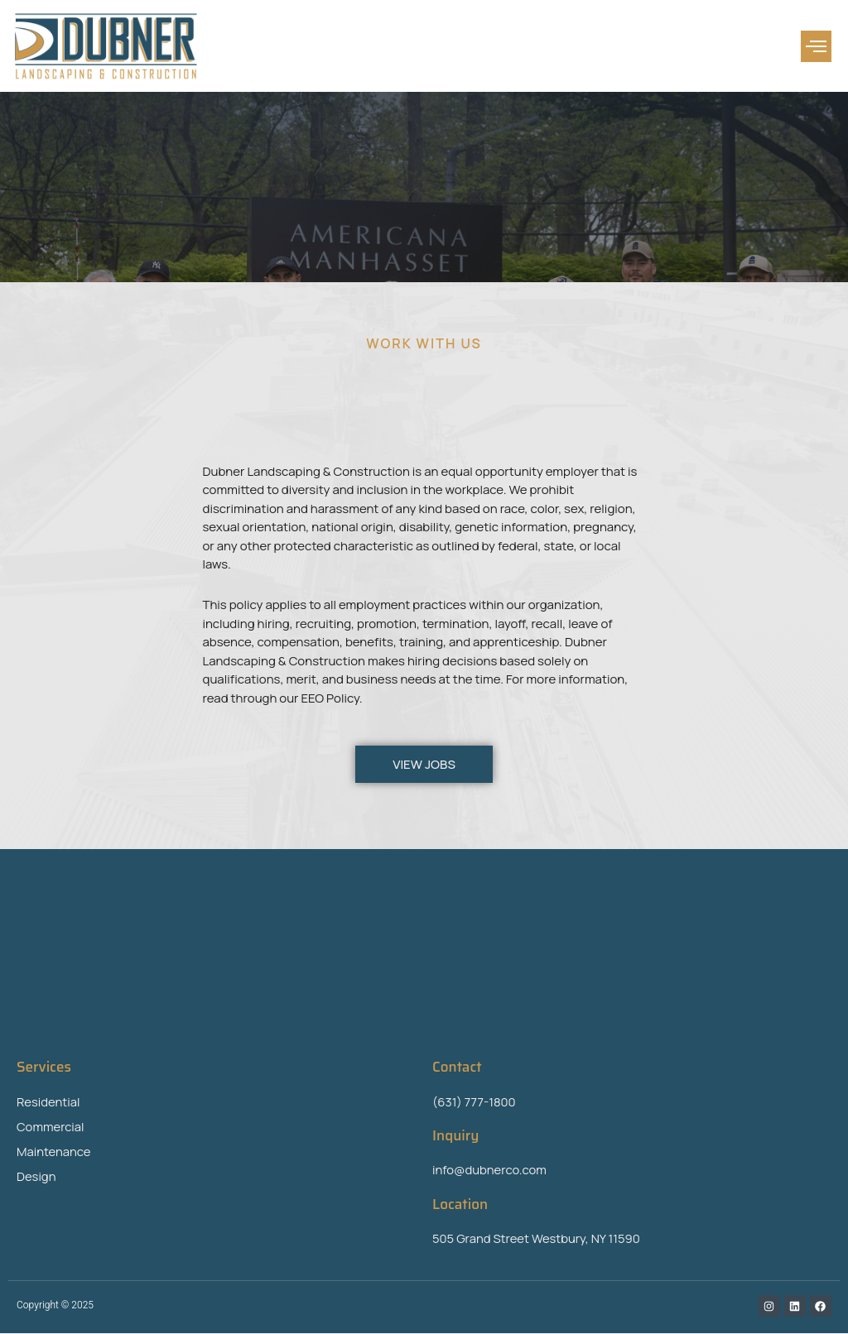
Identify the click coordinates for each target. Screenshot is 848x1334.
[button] (816, 46)
